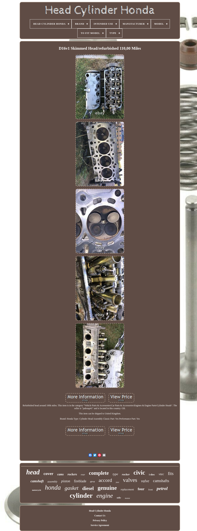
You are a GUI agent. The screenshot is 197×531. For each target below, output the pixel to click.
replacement (127, 489)
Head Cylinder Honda (100, 510)
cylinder (81, 495)
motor (127, 498)
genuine (107, 488)
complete (99, 473)
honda (53, 487)
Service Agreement (100, 525)
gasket (71, 488)
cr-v (92, 481)
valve (145, 481)
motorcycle (36, 490)
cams (60, 474)
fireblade (80, 481)
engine (104, 495)
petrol (162, 488)
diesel (88, 488)
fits (170, 473)
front (150, 489)
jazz (117, 482)
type (115, 474)
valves (130, 480)
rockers (72, 474)
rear (83, 474)
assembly (52, 481)
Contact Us (99, 515)
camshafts (161, 480)
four (141, 489)
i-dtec (152, 474)
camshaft (37, 481)
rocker (126, 474)
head (33, 472)
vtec (161, 474)
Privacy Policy (100, 520)
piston (65, 481)
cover (48, 473)
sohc (119, 497)
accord (105, 480)
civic (139, 472)
